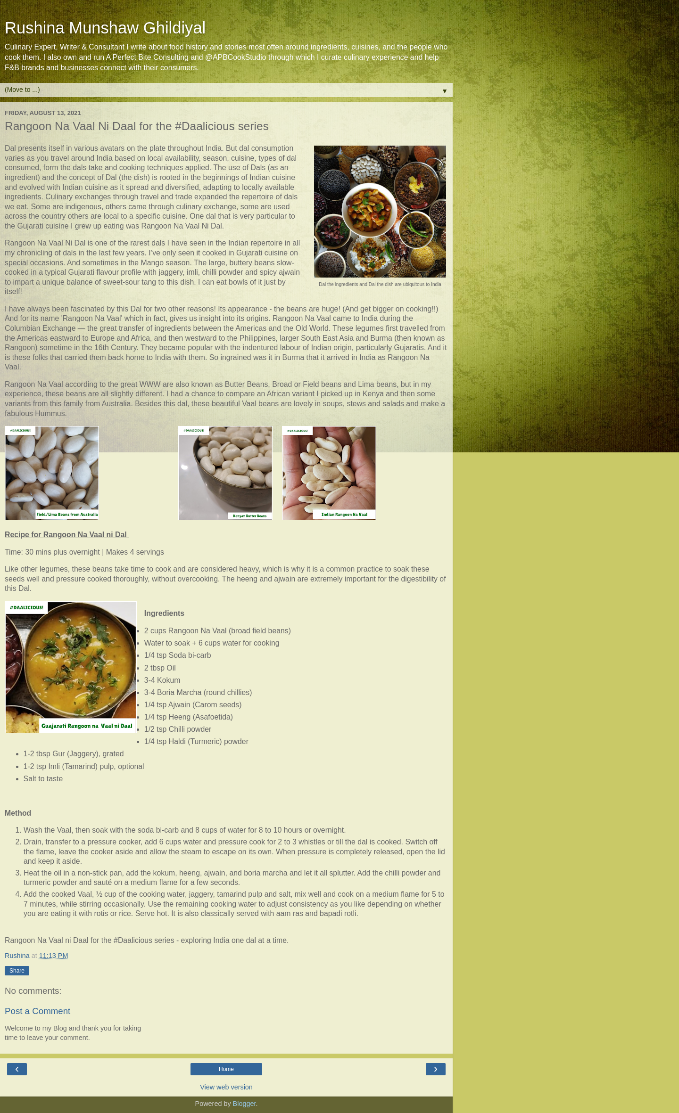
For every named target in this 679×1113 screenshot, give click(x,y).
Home (226, 1069)
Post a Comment (37, 1011)
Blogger (244, 1103)
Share (17, 970)
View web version (226, 1087)
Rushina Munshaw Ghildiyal (105, 28)
